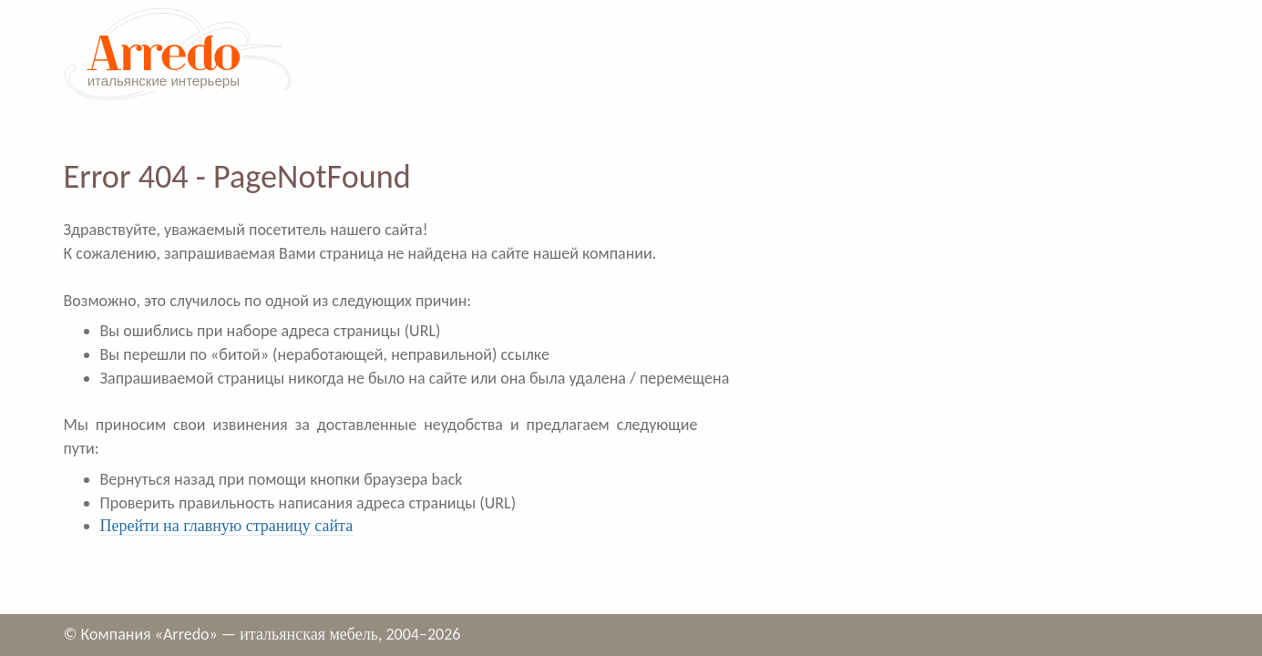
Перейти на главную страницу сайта (227, 526)
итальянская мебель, (311, 634)
